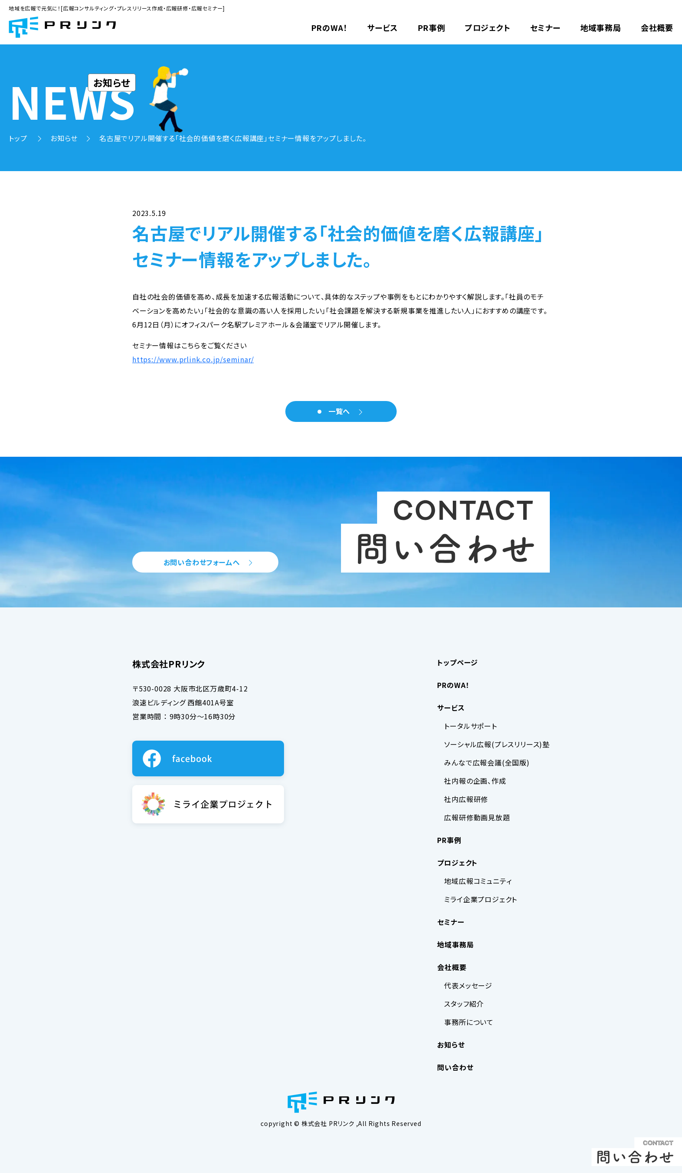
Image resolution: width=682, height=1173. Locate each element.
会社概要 (657, 27)
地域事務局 (600, 27)
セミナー (545, 27)
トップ (19, 138)
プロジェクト (488, 27)
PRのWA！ (329, 27)
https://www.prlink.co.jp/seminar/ (193, 359)
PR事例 (431, 27)
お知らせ (64, 138)
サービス (382, 27)
